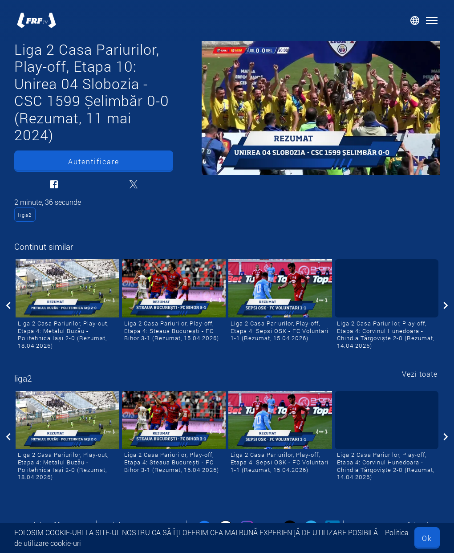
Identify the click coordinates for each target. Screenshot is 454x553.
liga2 (25, 215)
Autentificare (93, 161)
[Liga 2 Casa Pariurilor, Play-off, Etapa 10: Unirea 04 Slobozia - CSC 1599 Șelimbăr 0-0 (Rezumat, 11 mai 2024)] (321, 108)
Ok (427, 538)
